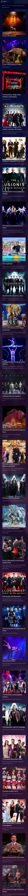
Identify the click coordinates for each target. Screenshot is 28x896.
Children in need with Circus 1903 (13, 161)
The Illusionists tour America (11, 396)
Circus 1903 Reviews (9, 36)
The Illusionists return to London (12, 296)
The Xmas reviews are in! (10, 791)
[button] (1, 1)
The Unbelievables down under (12, 759)
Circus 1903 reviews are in (10, 528)
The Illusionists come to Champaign (13, 727)
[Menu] (14, 1)
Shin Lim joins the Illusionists (11, 596)
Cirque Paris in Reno (8, 661)
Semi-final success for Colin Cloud (13, 857)
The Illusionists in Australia (10, 498)
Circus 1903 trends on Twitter (12, 64)
